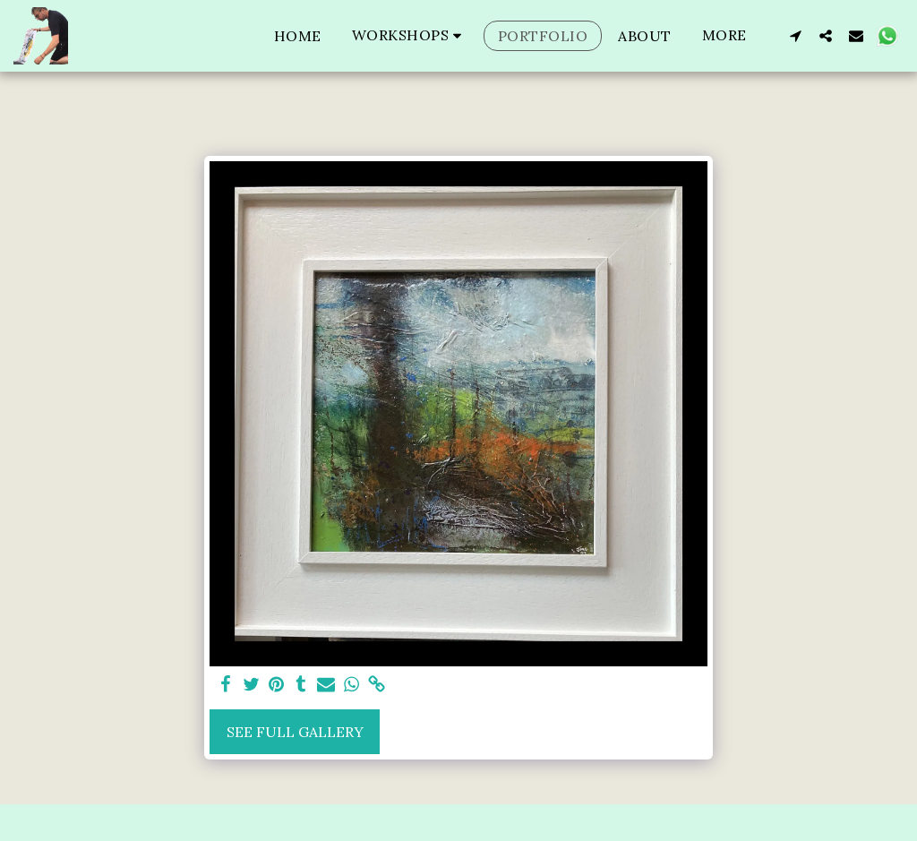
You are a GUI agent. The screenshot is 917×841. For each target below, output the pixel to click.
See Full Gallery (295, 732)
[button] (410, 35)
